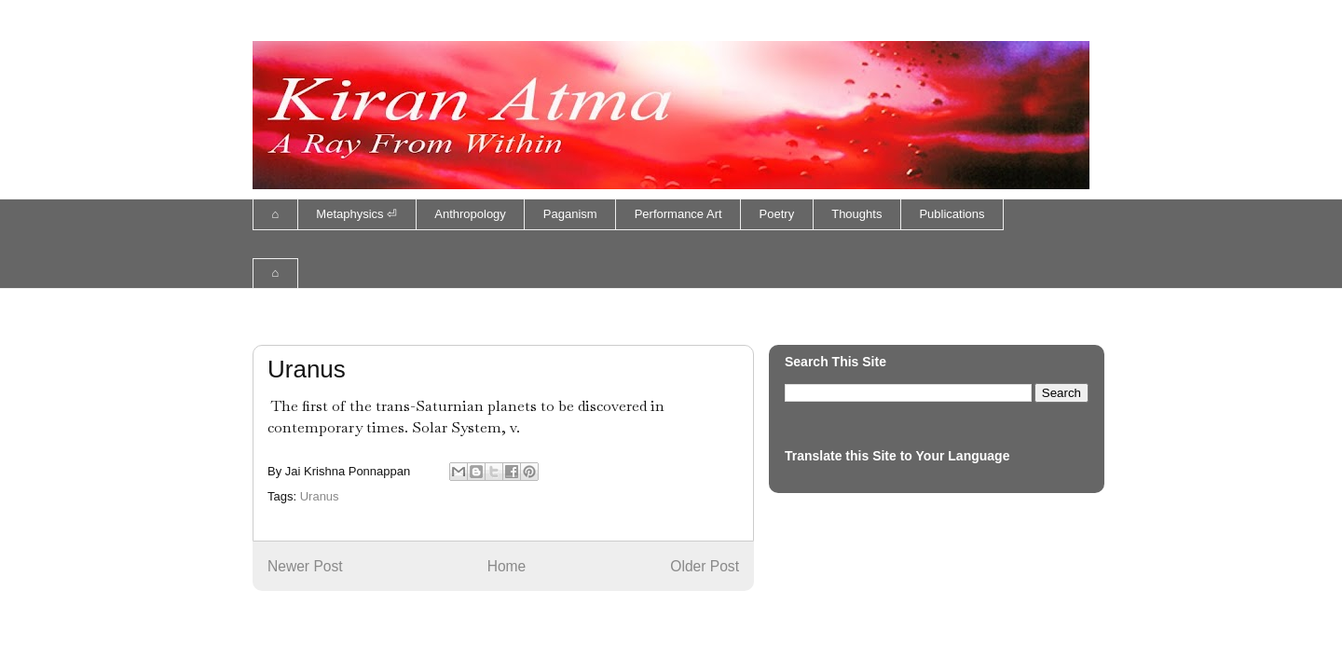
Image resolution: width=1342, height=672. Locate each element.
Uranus (319, 496)
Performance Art (678, 214)
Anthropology (470, 214)
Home (507, 566)
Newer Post (305, 566)
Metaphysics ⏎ (356, 214)
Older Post (704, 566)
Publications (951, 214)
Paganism (570, 214)
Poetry (777, 214)
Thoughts (856, 214)
